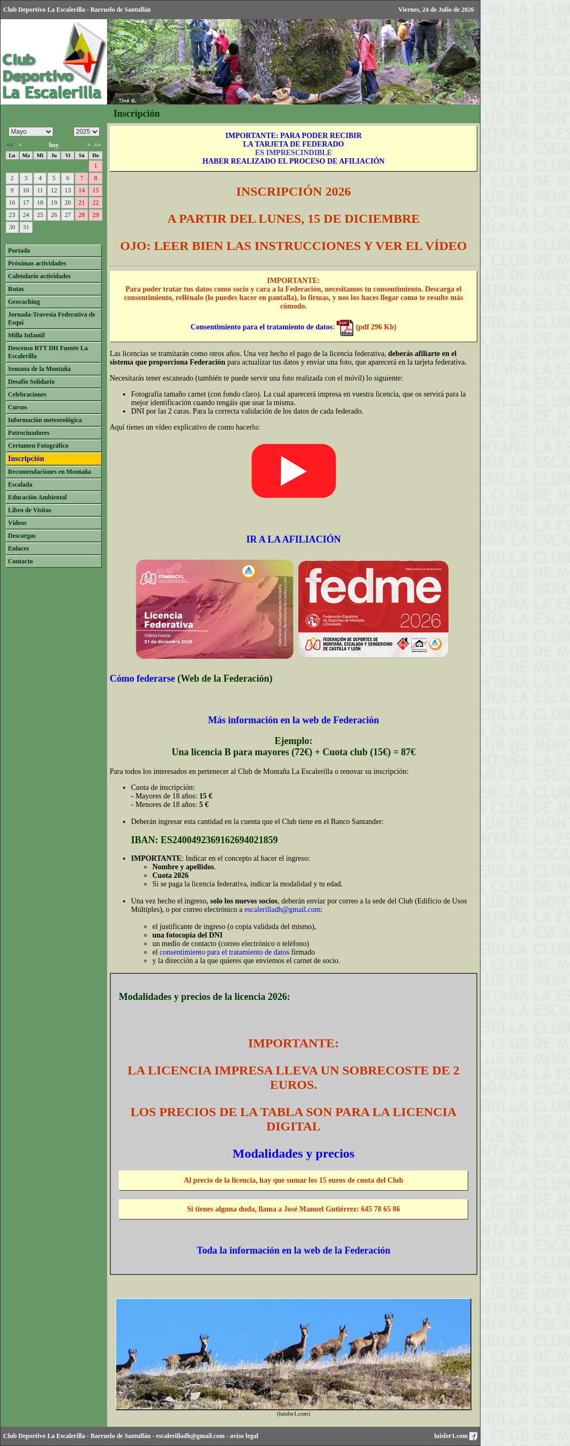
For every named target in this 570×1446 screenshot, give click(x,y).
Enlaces (18, 548)
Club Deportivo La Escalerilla (44, 1436)
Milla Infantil (26, 335)
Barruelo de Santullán (121, 1436)
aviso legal (244, 1436)
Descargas (22, 535)
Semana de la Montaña (39, 369)
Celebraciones (27, 394)
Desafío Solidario (31, 381)
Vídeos (17, 523)
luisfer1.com (455, 1436)
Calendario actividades (39, 276)
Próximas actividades (37, 263)
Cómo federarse (142, 678)
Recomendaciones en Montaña (49, 471)
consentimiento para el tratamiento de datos (225, 952)
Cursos (17, 407)
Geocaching (24, 301)
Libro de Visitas (29, 510)
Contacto (20, 561)
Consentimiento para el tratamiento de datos (261, 327)
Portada (19, 250)
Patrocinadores (29, 433)
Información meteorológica (45, 420)
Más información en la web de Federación (293, 720)
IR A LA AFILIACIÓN (293, 539)
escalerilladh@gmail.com (283, 910)
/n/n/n (87, 131)
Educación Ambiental (37, 497)
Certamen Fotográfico (38, 445)
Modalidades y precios (294, 1153)
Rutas (16, 289)
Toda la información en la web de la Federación (293, 1250)
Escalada (20, 484)
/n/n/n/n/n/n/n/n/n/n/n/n (31, 131)
